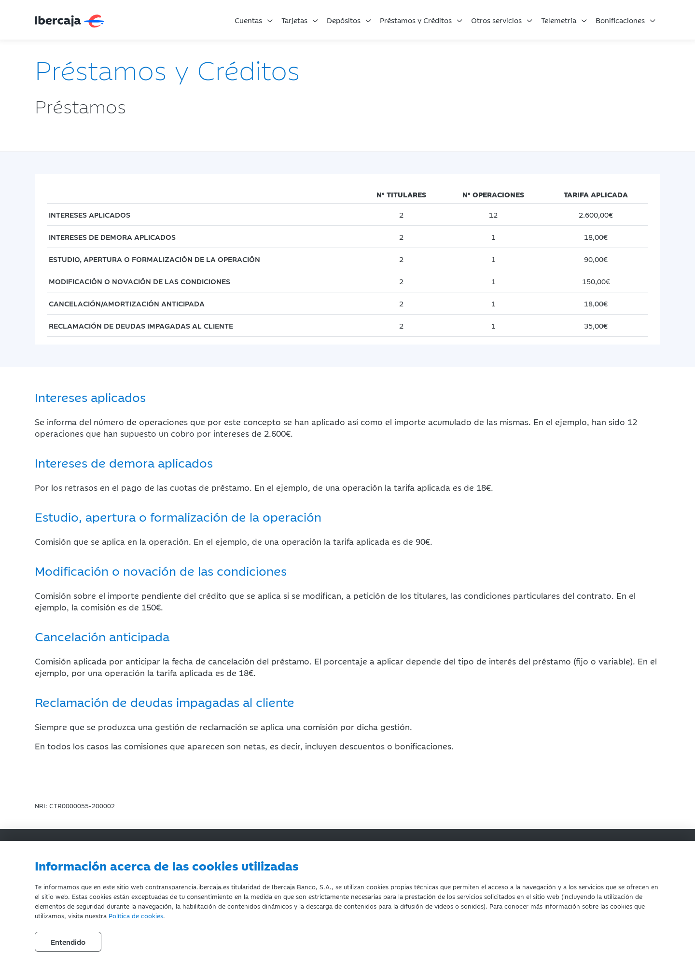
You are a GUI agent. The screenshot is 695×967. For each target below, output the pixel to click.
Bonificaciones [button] (620, 20)
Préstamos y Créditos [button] (416, 20)
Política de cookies (136, 915)
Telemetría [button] (558, 20)
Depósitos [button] (344, 20)
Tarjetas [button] (294, 20)
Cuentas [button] (248, 20)
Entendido (68, 942)
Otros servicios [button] (496, 20)
